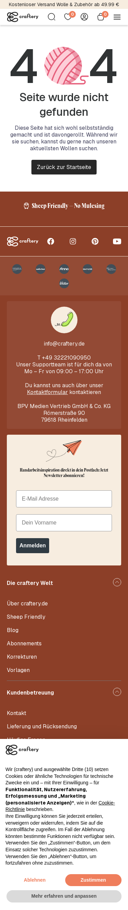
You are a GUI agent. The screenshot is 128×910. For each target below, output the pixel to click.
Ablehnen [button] (35, 880)
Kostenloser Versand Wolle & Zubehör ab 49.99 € (64, 4)
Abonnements (24, 643)
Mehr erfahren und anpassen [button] (64, 896)
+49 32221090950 (66, 357)
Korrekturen (22, 656)
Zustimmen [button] (93, 880)
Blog (12, 630)
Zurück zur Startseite (64, 167)
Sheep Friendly (26, 616)
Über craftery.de (27, 603)
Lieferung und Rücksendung (42, 726)
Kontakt (16, 713)
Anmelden (32, 545)
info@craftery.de (64, 343)
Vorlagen (18, 670)
